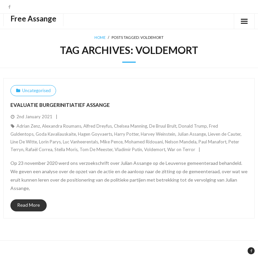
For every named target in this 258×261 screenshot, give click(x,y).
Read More (28, 205)
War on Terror (181, 149)
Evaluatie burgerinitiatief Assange (60, 105)
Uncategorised (36, 90)
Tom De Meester (96, 149)
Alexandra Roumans (61, 126)
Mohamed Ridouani (144, 141)
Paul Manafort (212, 141)
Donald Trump (192, 126)
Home (99, 37)
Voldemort (154, 149)
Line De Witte (23, 141)
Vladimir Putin (128, 149)
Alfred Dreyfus (97, 126)
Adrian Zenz (28, 126)
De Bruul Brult (162, 126)
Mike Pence (111, 141)
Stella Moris (66, 149)
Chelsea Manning (130, 126)
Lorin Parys (50, 141)
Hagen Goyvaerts (95, 134)
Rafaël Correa (39, 149)
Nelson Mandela (181, 141)
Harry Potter (126, 134)
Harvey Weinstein (158, 134)
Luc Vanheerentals (80, 141)
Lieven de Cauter (224, 134)
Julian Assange (191, 134)
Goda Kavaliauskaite (56, 134)
